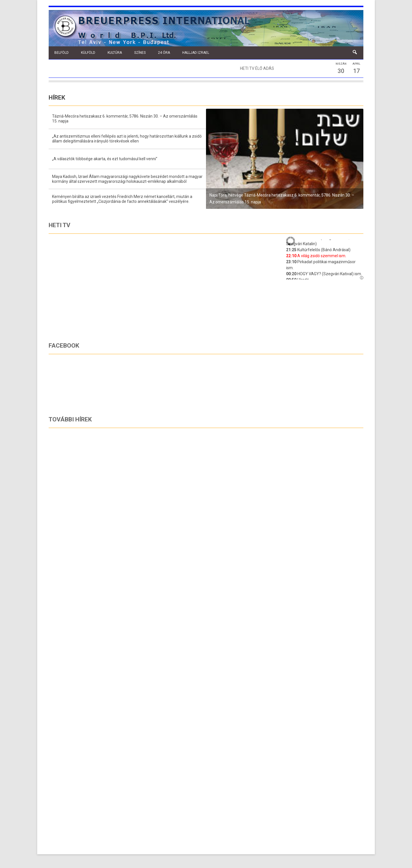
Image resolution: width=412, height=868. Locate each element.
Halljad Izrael (195, 53)
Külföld (88, 53)
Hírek (57, 97)
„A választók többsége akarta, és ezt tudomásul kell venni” (104, 158)
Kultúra (115, 53)
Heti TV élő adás (257, 68)
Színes (140, 53)
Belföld (61, 53)
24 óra (164, 53)
